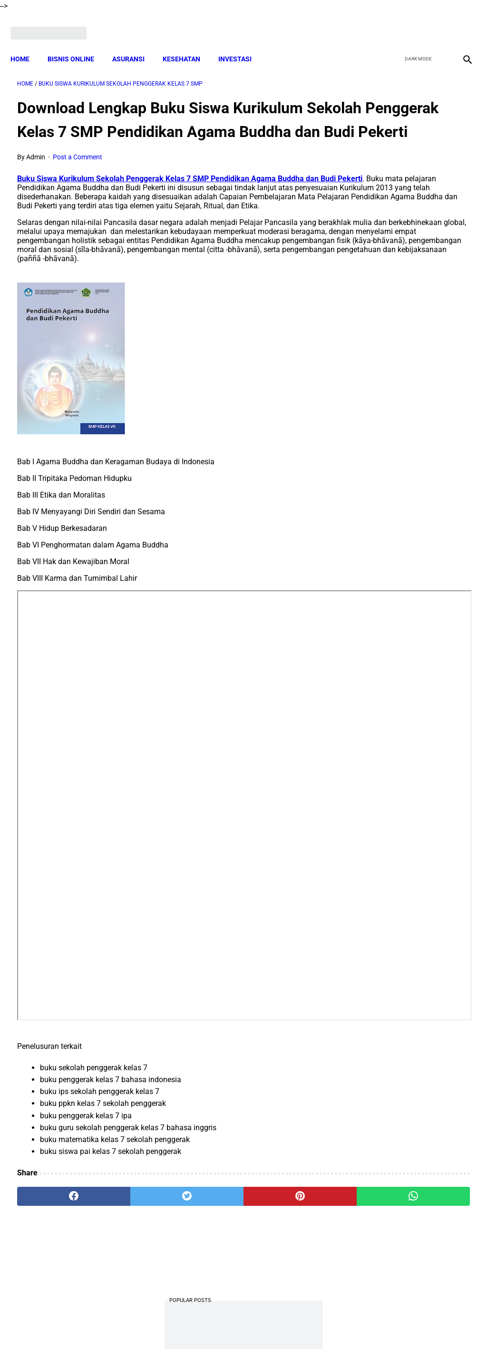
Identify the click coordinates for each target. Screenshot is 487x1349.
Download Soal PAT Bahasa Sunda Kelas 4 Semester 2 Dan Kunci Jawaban (407, 578)
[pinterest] (206, 1237)
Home (26, 43)
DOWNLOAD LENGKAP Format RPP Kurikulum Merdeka (399, 295)
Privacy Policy (285, 1325)
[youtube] (437, 22)
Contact (328, 1325)
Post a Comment (77, 171)
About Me (128, 1325)
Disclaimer (167, 1325)
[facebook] (392, 22)
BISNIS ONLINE (77, 43)
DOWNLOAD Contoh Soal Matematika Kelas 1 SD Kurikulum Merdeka (402, 366)
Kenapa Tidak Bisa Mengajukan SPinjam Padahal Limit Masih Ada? (405, 224)
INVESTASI (241, 43)
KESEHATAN (188, 43)
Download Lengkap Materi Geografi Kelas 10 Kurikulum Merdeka (409, 437)
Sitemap (361, 1325)
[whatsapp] (281, 1237)
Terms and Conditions (224, 1325)
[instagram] (459, 22)
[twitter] (415, 22)
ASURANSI (135, 43)
